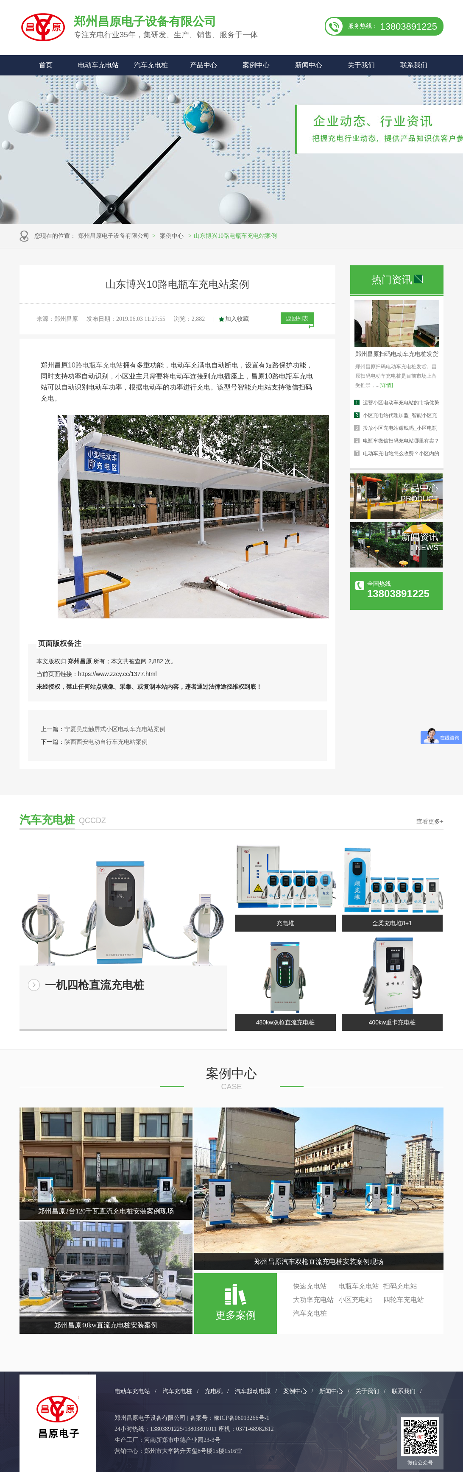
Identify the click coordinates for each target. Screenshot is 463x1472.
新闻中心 (308, 65)
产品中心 (203, 65)
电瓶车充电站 (358, 1286)
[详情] (386, 385)
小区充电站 (355, 1299)
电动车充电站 (98, 65)
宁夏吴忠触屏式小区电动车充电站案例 (114, 729)
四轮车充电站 (403, 1299)
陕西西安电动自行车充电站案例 (106, 741)
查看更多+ (429, 821)
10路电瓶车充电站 (95, 365)
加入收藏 (237, 319)
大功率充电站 (313, 1299)
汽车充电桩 (151, 65)
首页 (46, 65)
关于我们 (361, 65)
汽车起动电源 (253, 1391)
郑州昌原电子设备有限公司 (113, 236)
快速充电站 (310, 1286)
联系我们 (413, 65)
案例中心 (256, 65)
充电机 (214, 1391)
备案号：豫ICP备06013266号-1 (229, 1418)
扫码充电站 (400, 1286)
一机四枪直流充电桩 (94, 985)
